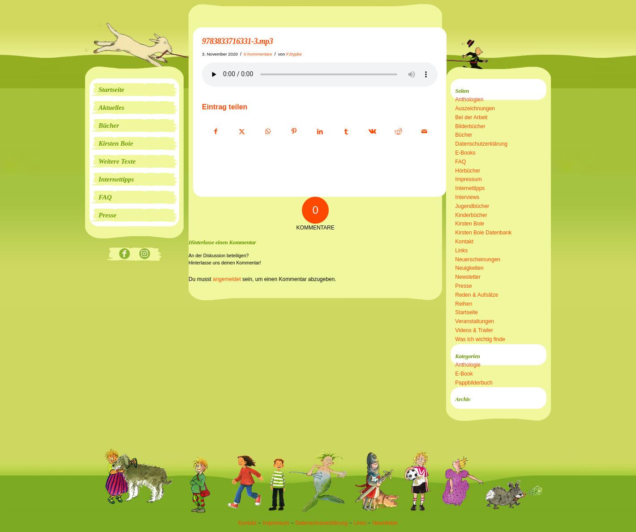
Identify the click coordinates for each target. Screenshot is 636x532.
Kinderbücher (471, 215)
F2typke (294, 54)
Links (461, 250)
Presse (463, 286)
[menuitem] (134, 89)
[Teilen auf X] (241, 132)
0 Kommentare (258, 54)
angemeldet (227, 279)
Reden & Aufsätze (476, 295)
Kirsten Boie (469, 224)
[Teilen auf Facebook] (215, 132)
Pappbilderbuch (473, 383)
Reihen (463, 304)
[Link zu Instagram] (144, 254)
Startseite (466, 312)
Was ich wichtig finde (480, 339)
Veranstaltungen (474, 321)
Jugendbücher (472, 206)
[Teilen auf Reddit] (398, 132)
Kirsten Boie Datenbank (483, 232)
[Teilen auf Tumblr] (346, 132)
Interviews (467, 197)
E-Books (465, 153)
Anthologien (469, 99)
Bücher (463, 135)
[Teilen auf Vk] (372, 132)
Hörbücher (467, 171)
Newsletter (468, 277)
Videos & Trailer (474, 330)
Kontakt (464, 241)
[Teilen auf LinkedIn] (320, 132)
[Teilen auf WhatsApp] (268, 132)
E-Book (464, 374)
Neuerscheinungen (477, 259)
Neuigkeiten (469, 268)
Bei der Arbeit (471, 117)
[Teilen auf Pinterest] (294, 132)
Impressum (468, 179)
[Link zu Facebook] (124, 254)
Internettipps (470, 188)
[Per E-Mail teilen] (424, 132)
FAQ (460, 162)
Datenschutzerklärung (481, 144)
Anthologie (468, 365)
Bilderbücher (470, 126)
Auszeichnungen (475, 108)
